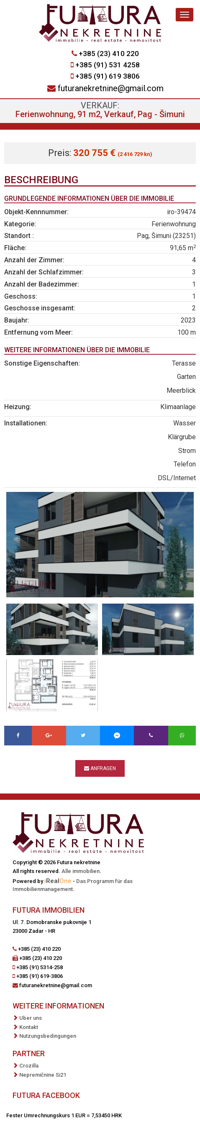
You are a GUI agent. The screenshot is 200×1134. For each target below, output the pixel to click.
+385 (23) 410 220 (109, 53)
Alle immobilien (81, 871)
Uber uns (30, 1018)
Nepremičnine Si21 (42, 1075)
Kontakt (28, 1027)
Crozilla (28, 1065)
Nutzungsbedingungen (47, 1036)
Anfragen (100, 768)
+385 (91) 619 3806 (107, 76)
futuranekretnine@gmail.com (111, 88)
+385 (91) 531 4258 (107, 65)
